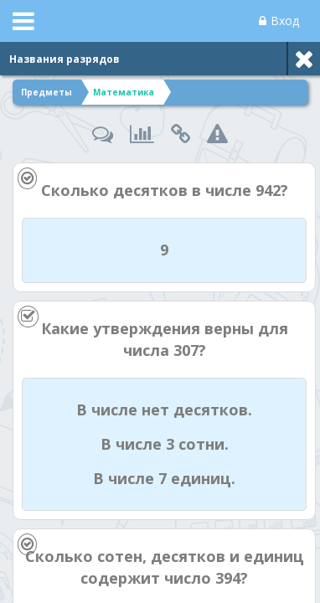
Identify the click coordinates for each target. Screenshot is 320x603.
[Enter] (160, 587)
